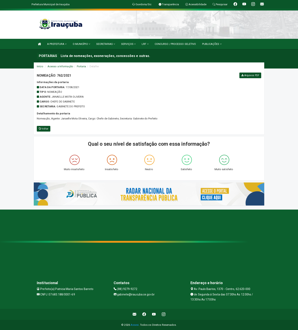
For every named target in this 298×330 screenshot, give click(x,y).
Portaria (81, 66)
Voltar (43, 128)
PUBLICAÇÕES (212, 43)
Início (40, 66)
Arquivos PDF (250, 75)
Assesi (135, 324)
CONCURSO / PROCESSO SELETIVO (175, 43)
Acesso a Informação (60, 66)
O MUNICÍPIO (81, 43)
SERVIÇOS (128, 43)
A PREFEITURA (57, 43)
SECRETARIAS (105, 43)
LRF (145, 43)
